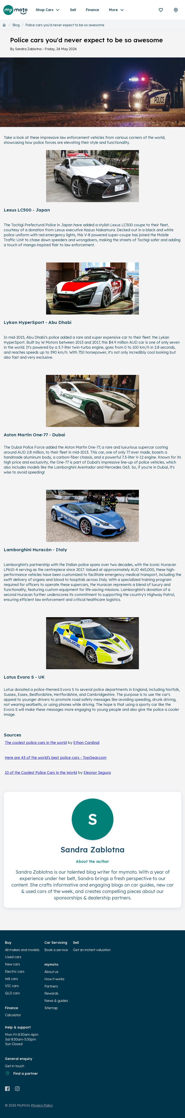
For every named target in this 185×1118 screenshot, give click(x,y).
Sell (73, 10)
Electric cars (14, 971)
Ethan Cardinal (86, 742)
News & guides (56, 1001)
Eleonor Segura (97, 772)
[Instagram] (17, 1088)
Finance (92, 10)
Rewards (51, 993)
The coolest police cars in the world (36, 742)
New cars (12, 964)
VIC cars (12, 986)
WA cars (11, 979)
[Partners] (176, 10)
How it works (54, 979)
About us (51, 972)
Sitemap (51, 1008)
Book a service (56, 950)
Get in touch (14, 1066)
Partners (51, 986)
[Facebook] (7, 1088)
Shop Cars (48, 9)
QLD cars (12, 993)
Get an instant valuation (92, 950)
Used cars (13, 957)
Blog (16, 25)
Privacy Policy (42, 1105)
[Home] (4, 25)
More (117, 9)
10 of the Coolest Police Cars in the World (41, 772)
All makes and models (22, 950)
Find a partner (21, 1073)
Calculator (13, 1015)
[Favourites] (161, 10)
